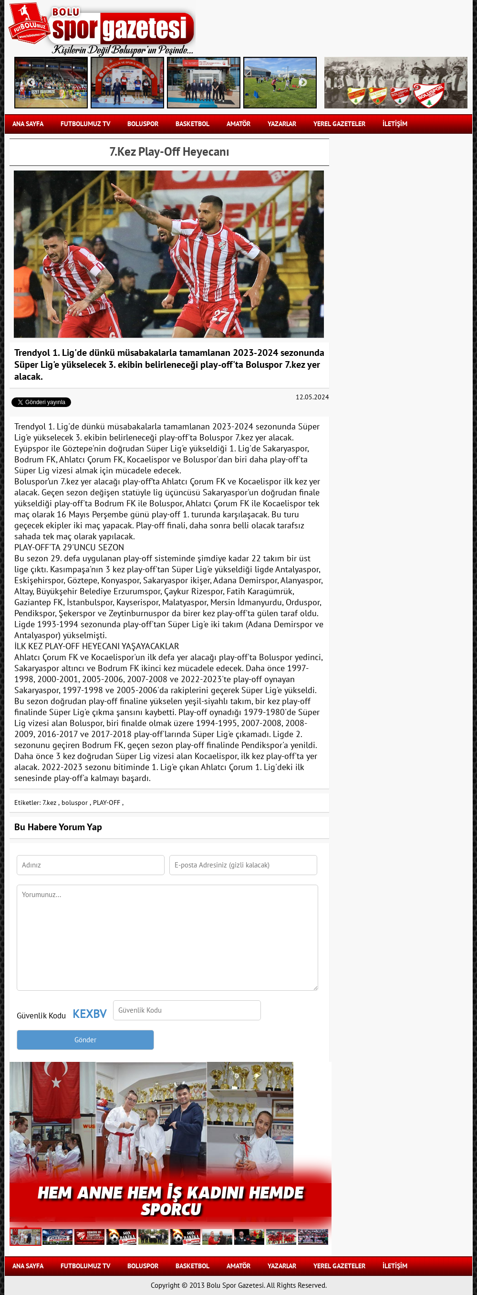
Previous (31, 82)
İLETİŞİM (395, 124)
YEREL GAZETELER (339, 124)
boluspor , (76, 803)
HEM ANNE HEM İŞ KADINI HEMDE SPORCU (170, 1200)
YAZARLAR (282, 124)
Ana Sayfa (27, 124)
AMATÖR (238, 124)
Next (303, 82)
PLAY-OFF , (108, 803)
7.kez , (51, 803)
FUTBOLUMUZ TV (85, 124)
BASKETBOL (192, 124)
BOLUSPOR (142, 124)
